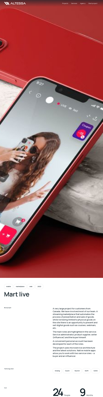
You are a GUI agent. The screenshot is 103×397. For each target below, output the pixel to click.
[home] (15, 3)
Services (74, 3)
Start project (92, 3)
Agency (82, 3)
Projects (65, 3)
